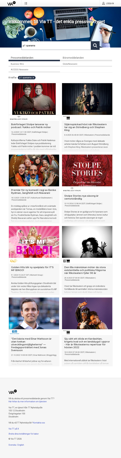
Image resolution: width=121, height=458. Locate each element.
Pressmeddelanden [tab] (22, 57)
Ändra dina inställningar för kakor (24, 434)
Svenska (12, 445)
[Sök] (56, 45)
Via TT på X (14, 429)
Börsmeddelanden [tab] (73, 57)
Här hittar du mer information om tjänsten (28, 401)
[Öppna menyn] (26, 3)
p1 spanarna (26, 77)
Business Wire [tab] (17, 64)
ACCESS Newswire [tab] (19, 69)
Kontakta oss (39, 423)
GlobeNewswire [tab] (70, 64)
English (20, 445)
